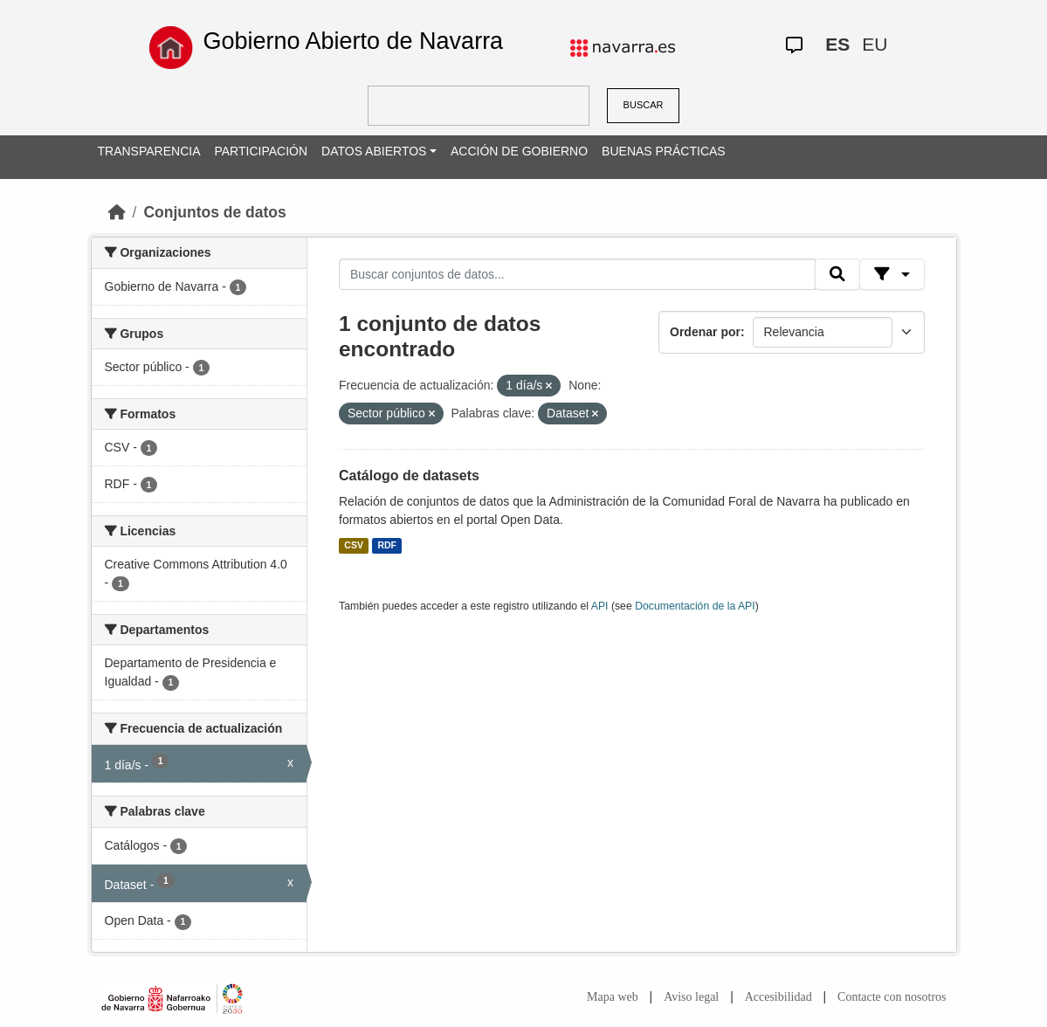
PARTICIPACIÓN (260, 151)
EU (874, 44)
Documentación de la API (695, 606)
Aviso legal (691, 996)
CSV (353, 546)
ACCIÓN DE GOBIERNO (519, 151)
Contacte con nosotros (891, 996)
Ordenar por (705, 332)
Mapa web (612, 996)
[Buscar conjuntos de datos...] (577, 274)
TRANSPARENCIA (149, 151)
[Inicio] (117, 212)
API (600, 606)
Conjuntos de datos (214, 212)
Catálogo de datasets (409, 475)
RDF (386, 546)
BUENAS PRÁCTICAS (664, 151)
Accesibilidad (778, 996)
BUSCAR (643, 105)
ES (837, 44)
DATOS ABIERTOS (373, 151)
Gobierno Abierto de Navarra (353, 41)
